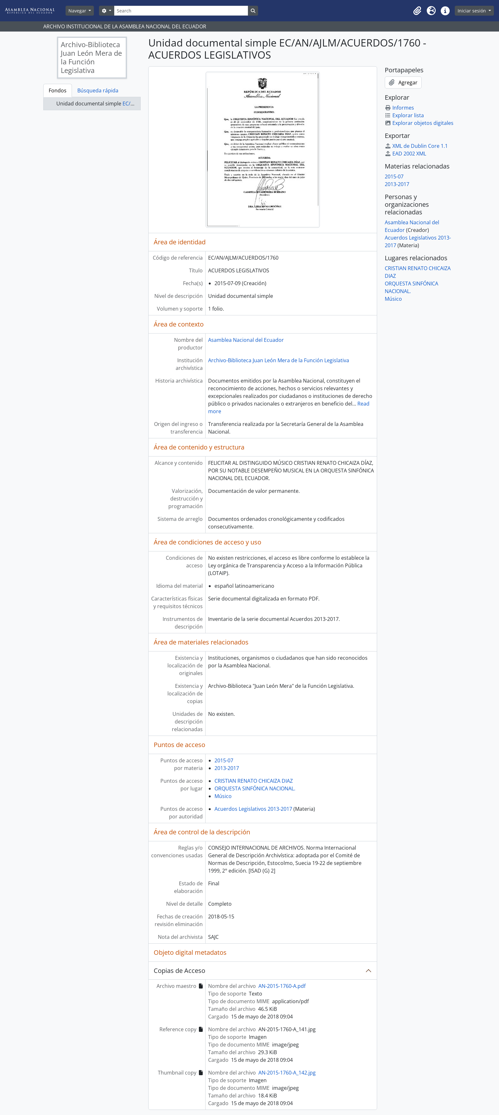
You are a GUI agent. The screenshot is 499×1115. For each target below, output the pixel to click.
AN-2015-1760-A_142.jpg (287, 1072)
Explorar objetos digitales (419, 122)
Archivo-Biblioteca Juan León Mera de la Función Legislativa (278, 360)
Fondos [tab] (58, 90)
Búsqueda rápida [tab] (97, 90)
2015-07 (223, 760)
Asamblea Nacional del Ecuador (246, 339)
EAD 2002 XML (405, 153)
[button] (417, 11)
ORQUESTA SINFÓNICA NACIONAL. (254, 788)
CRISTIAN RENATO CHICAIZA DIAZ (253, 780)
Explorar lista (404, 115)
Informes (399, 107)
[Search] (181, 11)
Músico (223, 796)
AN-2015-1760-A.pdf (282, 985)
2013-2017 (226, 768)
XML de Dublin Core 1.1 (416, 145)
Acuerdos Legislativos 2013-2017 (253, 808)
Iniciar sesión (472, 11)
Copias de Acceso (179, 970)
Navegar (78, 11)
